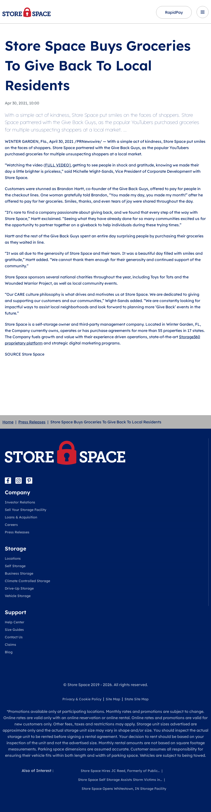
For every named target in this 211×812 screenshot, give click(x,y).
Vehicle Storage (18, 596)
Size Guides (14, 629)
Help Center (14, 622)
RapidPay (174, 12)
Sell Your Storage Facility (25, 510)
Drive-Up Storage (19, 588)
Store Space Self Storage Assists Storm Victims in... (120, 780)
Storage (15, 548)
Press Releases (32, 422)
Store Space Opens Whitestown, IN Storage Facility (124, 788)
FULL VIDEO (57, 165)
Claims (10, 644)
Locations (13, 558)
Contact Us (14, 637)
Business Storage (19, 573)
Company (17, 492)
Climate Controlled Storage (27, 581)
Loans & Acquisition (21, 517)
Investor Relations (20, 502)
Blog (9, 652)
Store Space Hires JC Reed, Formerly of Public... (120, 771)
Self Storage (15, 566)
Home (7, 422)
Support (15, 612)
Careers (11, 525)
